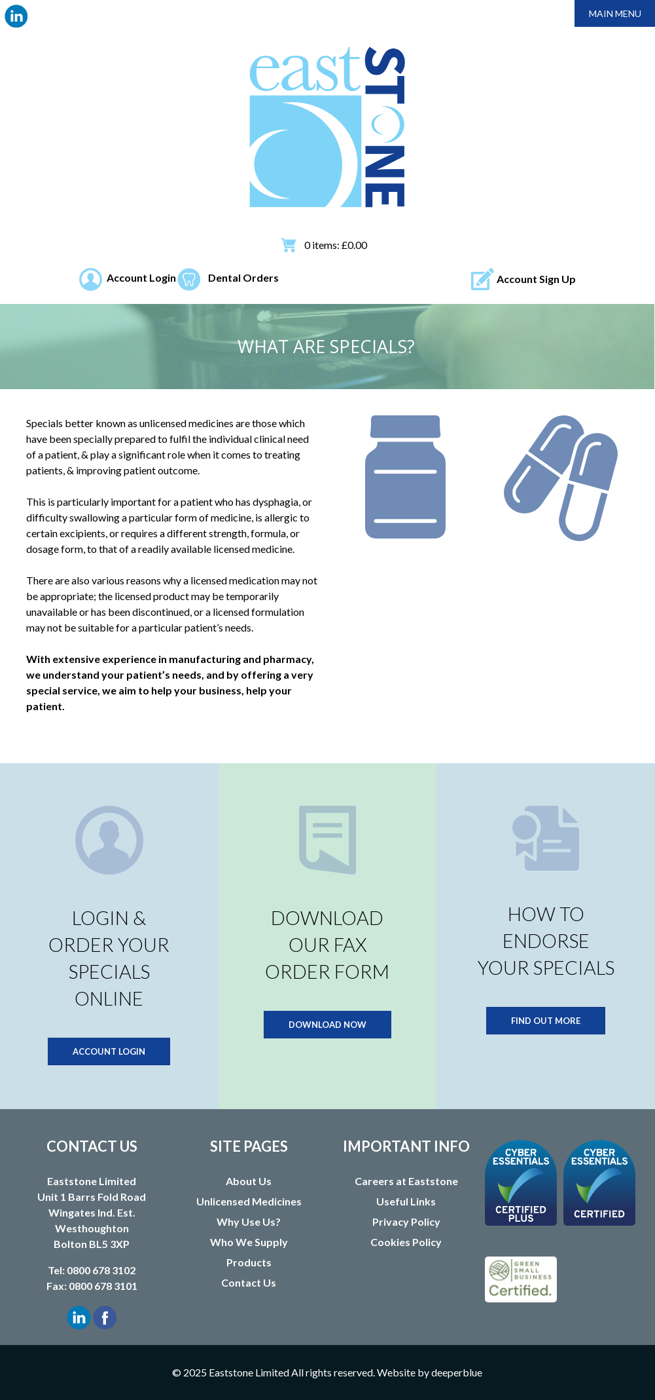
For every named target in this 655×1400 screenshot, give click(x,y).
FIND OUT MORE (545, 1020)
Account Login (141, 277)
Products (249, 1262)
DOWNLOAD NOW (327, 1024)
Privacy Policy (406, 1221)
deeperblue (456, 1372)
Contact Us (248, 1282)
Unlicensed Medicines (249, 1201)
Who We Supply (249, 1242)
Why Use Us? (249, 1221)
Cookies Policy (406, 1242)
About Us (249, 1181)
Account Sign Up (536, 279)
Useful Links (406, 1201)
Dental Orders (243, 277)
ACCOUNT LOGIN (109, 1051)
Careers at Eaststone (406, 1181)
